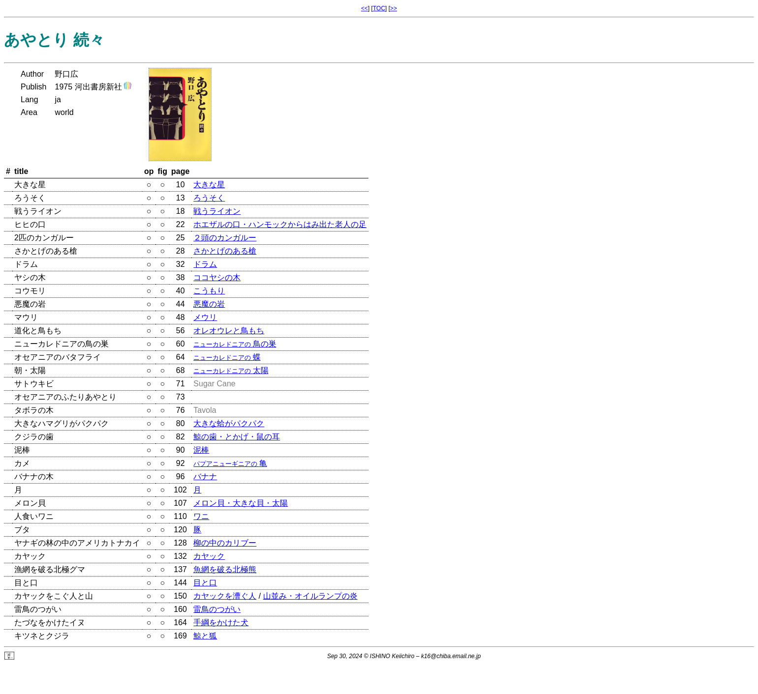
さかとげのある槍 (224, 251)
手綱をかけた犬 (220, 622)
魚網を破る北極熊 (224, 569)
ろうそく (209, 198)
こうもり (209, 291)
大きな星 (209, 184)
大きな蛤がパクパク (228, 423)
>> (393, 8)
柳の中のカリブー (224, 543)
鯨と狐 (205, 636)
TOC (379, 8)
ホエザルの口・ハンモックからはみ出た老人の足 (279, 224)
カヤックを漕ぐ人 (224, 596)
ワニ (201, 516)
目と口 (205, 582)
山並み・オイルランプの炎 (310, 596)
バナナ (205, 476)
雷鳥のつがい (217, 609)
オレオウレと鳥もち (228, 330)
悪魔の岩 (209, 304)
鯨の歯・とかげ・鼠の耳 (236, 437)
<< (364, 8)
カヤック (209, 556)
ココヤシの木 (217, 277)
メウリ (205, 317)
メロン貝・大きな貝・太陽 (240, 503)
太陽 (230, 370)
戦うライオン (217, 211)
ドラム (205, 264)
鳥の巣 (234, 344)
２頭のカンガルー (224, 237)
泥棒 (201, 450)
